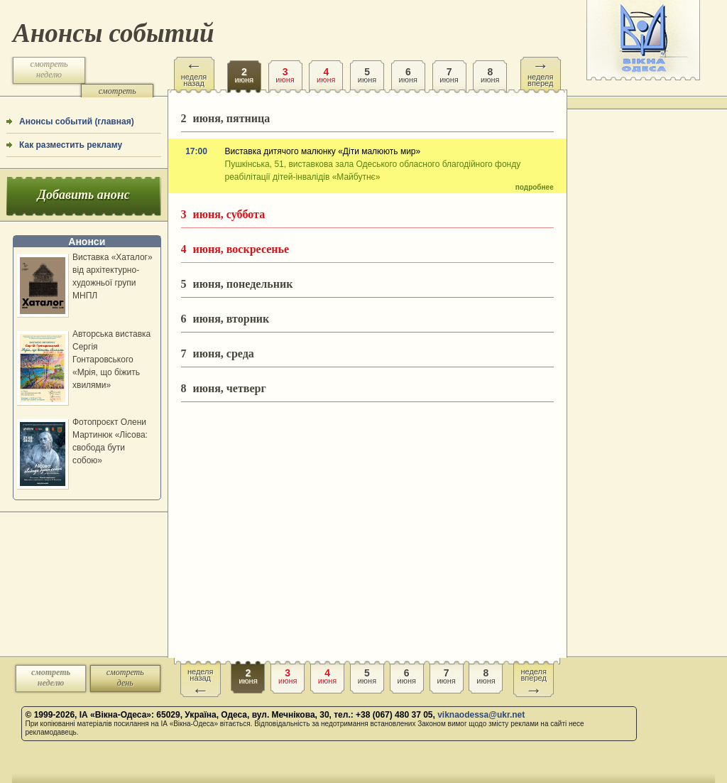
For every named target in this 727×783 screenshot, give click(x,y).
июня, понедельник (237, 284)
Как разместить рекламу (70, 145)
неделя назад (194, 72)
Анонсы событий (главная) (76, 121)
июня (244, 70)
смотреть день (117, 96)
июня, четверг (223, 388)
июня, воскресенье (235, 249)
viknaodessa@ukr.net (481, 715)
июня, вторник (225, 319)
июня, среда (217, 353)
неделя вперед (541, 72)
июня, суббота (223, 214)
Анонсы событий (113, 33)
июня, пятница (225, 118)
